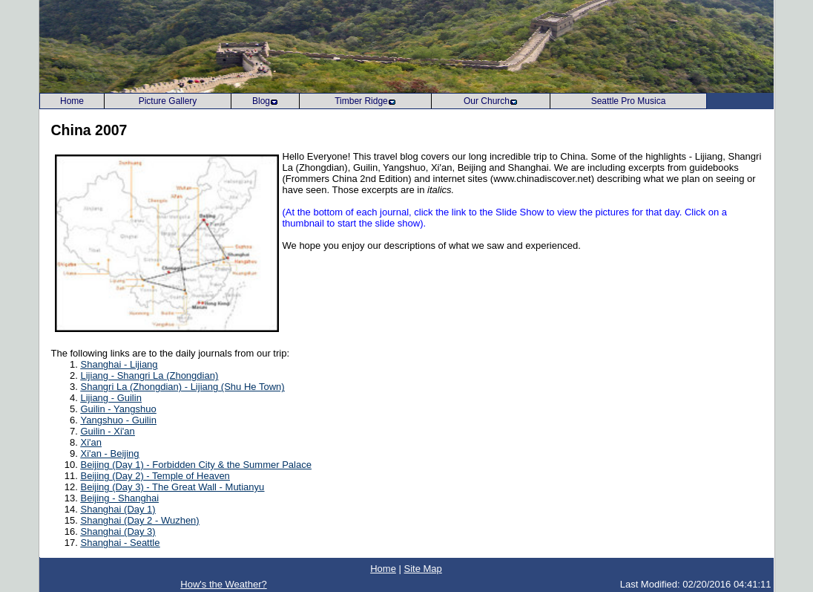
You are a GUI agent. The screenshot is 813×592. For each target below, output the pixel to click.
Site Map (422, 568)
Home (383, 568)
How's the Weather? (223, 584)
